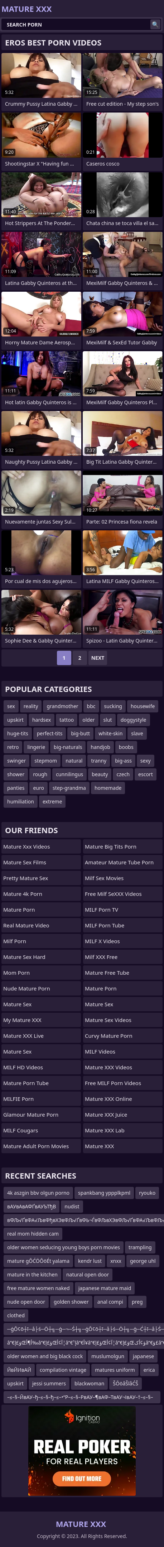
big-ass (123, 760)
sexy (145, 760)
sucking (113, 706)
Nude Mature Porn (26, 988)
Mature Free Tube (107, 972)
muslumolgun (107, 1356)
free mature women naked (38, 1288)
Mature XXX (99, 1146)
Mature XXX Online (108, 1098)
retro (13, 747)
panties (15, 787)
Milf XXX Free (101, 956)
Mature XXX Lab (105, 1130)
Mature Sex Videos (108, 1019)
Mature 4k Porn (22, 893)
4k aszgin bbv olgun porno (38, 1192)
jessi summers (49, 1383)
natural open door (87, 1274)
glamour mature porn (30, 1114)
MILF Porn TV (101, 909)
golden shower (71, 1301)
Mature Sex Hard (24, 956)
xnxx (115, 1260)
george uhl (143, 1260)
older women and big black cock (45, 1356)
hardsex (41, 719)
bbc (91, 706)
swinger (16, 760)
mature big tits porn (110, 846)
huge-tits (17, 733)
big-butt (80, 733)
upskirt (15, 719)
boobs (126, 747)
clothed (16, 1315)
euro (38, 787)
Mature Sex (17, 1004)
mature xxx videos (26, 846)
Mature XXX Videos (108, 1067)
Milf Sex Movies (104, 878)
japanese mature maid (104, 1288)
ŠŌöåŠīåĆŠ (125, 1383)
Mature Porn (19, 909)
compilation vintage (63, 1369)
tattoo (66, 719)
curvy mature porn (108, 1035)
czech (123, 774)
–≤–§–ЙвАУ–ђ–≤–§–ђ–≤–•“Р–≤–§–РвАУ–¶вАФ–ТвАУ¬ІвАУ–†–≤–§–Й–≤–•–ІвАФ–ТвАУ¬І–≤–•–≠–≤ (80, 1398)
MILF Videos (100, 1051)
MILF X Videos (102, 941)
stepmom (45, 760)
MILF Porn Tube (104, 925)
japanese (143, 1356)
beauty (100, 774)
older (88, 719)
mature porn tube (26, 1083)
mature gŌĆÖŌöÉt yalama (38, 1260)
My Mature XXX (22, 1019)
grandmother (62, 706)
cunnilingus (69, 774)
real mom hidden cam (33, 1233)
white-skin (110, 733)
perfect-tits (50, 733)
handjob (100, 747)
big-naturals (68, 747)
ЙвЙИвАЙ (19, 1369)
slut (107, 719)
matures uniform (115, 1369)
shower (15, 774)
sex (11, 706)
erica (149, 1369)
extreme (52, 801)
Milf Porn (14, 941)
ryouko (147, 1192)
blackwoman (89, 1383)
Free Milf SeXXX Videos (113, 893)
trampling (140, 1247)
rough (40, 774)
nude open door (26, 1301)
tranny (98, 760)
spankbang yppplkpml (104, 1192)
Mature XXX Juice (106, 1114)
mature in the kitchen (32, 1274)
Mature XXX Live (23, 1035)
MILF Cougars (20, 1130)
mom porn (16, 972)
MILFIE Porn (18, 1098)
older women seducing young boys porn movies (63, 1247)
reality (31, 706)
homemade (108, 787)
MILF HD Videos (23, 1067)
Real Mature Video (26, 925)
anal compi (110, 1301)
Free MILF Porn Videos (113, 1083)
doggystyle (133, 719)
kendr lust (90, 1260)
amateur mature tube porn (119, 862)
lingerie (36, 747)
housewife (143, 706)
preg (137, 1301)
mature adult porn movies (36, 1146)
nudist (71, 1206)
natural (74, 760)
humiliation (20, 801)
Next (98, 657)
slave (137, 733)
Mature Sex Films (24, 862)
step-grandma (69, 787)
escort (145, 774)
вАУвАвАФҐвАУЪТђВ (31, 1206)
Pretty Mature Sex (25, 878)
